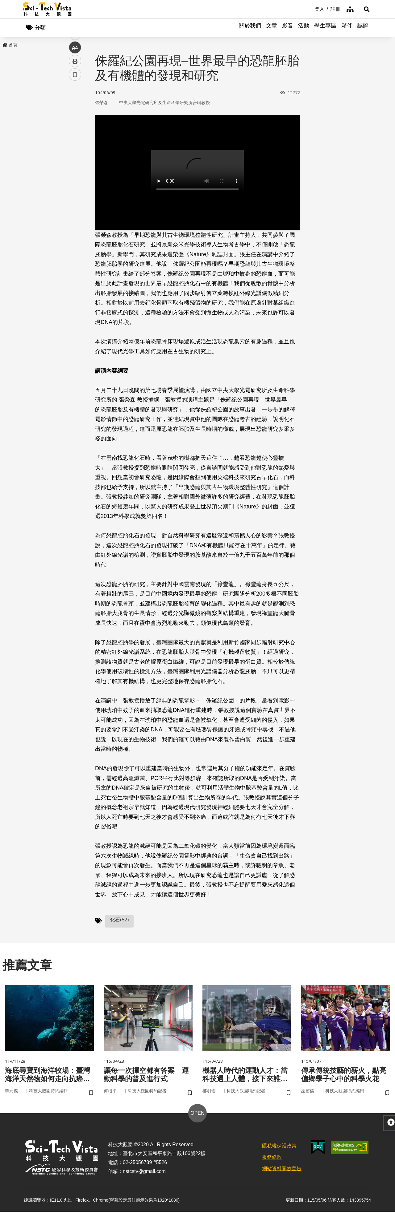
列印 (75, 172)
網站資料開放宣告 (281, 1169)
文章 (271, 28)
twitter (75, 131)
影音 (287, 28)
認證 (362, 28)
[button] (364, 9)
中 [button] (75, 158)
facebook (75, 117)
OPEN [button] (197, 1114)
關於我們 (250, 28)
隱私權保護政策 (279, 1147)
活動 (303, 28)
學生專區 (325, 28)
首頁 (9, 45)
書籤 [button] (75, 185)
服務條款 (272, 1158)
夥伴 (346, 28)
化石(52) (119, 920)
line (73, 145)
